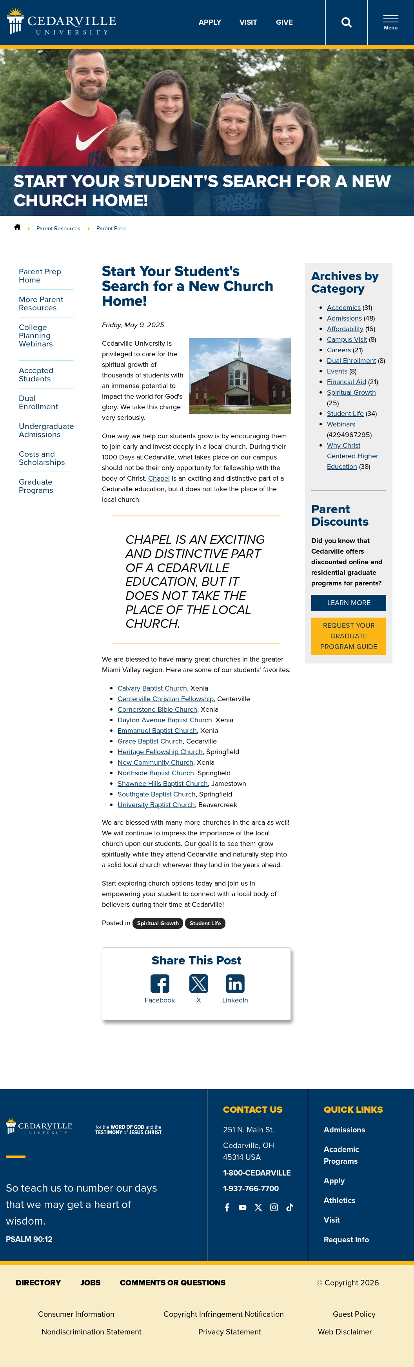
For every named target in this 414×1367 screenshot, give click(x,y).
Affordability (345, 329)
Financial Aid (346, 382)
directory (38, 1283)
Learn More (348, 603)
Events (337, 371)
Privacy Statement (229, 1332)
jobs (90, 1283)
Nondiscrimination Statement (92, 1332)
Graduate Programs (36, 486)
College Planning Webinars (36, 335)
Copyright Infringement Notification (223, 1314)
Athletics (340, 1200)
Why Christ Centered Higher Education (352, 456)
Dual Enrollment (38, 402)
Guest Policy (354, 1314)
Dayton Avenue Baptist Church (165, 720)
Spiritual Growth (351, 392)
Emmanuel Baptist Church (157, 730)
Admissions (344, 318)
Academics (344, 308)
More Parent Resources (41, 303)
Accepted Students (36, 374)
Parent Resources (58, 228)
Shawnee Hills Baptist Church (163, 783)
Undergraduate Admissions (46, 430)
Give (284, 22)
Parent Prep (110, 228)
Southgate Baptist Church (157, 794)
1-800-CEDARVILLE (257, 1173)
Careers (339, 350)
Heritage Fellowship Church (160, 752)
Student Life (345, 413)
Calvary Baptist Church (152, 688)
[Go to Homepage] (61, 32)
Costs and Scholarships (42, 458)
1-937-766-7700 (251, 1188)
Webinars (341, 424)
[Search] (346, 22)
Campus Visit (347, 339)
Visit (248, 22)
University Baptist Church (156, 805)
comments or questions (172, 1283)
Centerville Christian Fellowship (166, 699)
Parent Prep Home (40, 275)
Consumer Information (76, 1314)
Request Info (346, 1239)
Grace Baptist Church (150, 741)
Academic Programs (341, 1155)
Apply (210, 22)
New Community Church (155, 762)
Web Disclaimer (345, 1332)
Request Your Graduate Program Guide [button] (348, 636)
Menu (390, 23)
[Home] (17, 228)
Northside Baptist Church (156, 773)
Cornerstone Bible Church (157, 709)
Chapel (159, 478)
